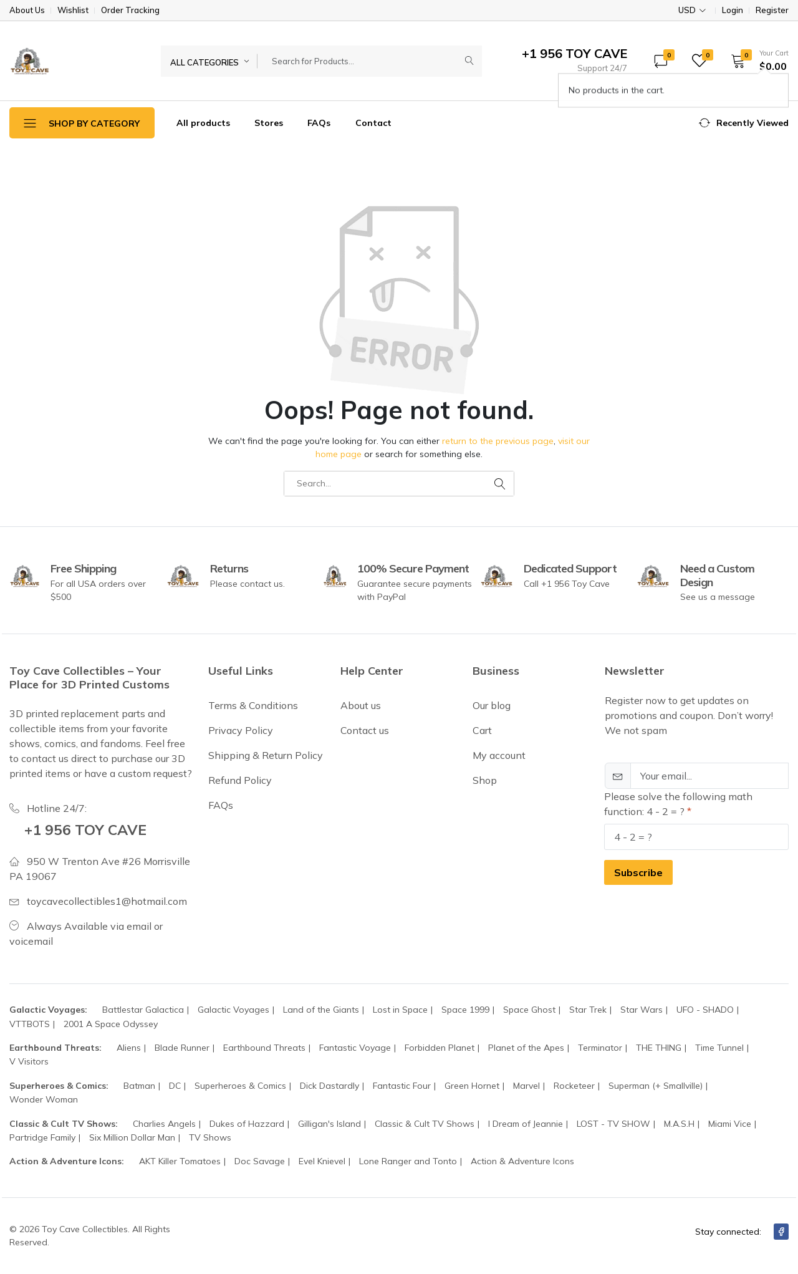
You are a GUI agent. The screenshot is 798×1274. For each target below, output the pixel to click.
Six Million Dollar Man (132, 1137)
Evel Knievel (322, 1161)
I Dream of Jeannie (525, 1123)
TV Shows (210, 1137)
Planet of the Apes (526, 1047)
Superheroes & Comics (240, 1085)
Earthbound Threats (264, 1047)
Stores (268, 122)
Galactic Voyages (233, 1009)
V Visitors (29, 1061)
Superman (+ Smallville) (655, 1085)
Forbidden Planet (439, 1047)
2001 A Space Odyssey (111, 1024)
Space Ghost (529, 1009)
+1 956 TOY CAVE (87, 829)
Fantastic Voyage (355, 1047)
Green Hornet (472, 1085)
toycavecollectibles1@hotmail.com (107, 901)
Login (732, 10)
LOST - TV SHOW (613, 1123)
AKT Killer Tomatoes (180, 1161)
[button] (756, 60)
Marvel (526, 1085)
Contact (373, 122)
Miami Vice (729, 1123)
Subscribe (638, 872)
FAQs (318, 122)
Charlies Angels (164, 1123)
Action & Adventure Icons (522, 1161)
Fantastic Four (402, 1085)
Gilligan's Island (329, 1123)
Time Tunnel (719, 1047)
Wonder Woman (43, 1099)
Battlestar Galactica (143, 1009)
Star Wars (641, 1009)
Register (772, 10)
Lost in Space (400, 1009)
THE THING (658, 1047)
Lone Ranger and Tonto (408, 1161)
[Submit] (469, 61)
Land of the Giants (321, 1009)
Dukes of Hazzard (246, 1123)
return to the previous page (498, 440)
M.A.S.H (679, 1123)
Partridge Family (42, 1137)
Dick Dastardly (329, 1085)
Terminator (600, 1047)
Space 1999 (465, 1009)
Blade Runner (182, 1047)
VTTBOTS (29, 1024)
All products (203, 122)
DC (175, 1085)
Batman (139, 1085)
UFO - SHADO (705, 1009)
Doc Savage (259, 1161)
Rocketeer (574, 1085)
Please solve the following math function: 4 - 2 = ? (678, 804)
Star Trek (588, 1009)
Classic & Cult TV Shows (424, 1123)
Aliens (129, 1047)
